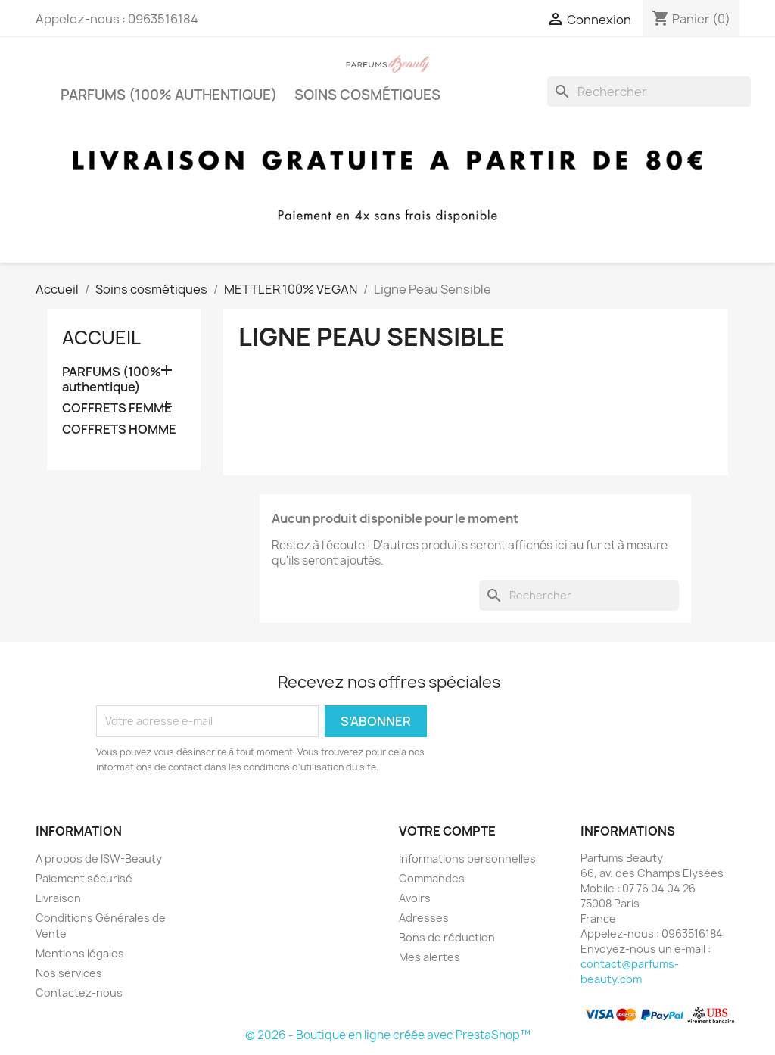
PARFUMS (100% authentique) (169, 95)
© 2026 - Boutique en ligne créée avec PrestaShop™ (388, 1035)
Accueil (101, 337)
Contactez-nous (79, 992)
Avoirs (415, 898)
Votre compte (447, 831)
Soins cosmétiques (367, 95)
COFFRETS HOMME (119, 429)
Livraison (58, 898)
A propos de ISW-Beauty (99, 858)
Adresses (424, 917)
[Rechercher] (649, 91)
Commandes (432, 878)
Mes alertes (429, 957)
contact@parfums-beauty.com (629, 971)
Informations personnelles (467, 858)
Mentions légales (80, 953)
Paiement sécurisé (84, 878)
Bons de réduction (447, 937)
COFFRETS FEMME (117, 408)
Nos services (69, 973)
